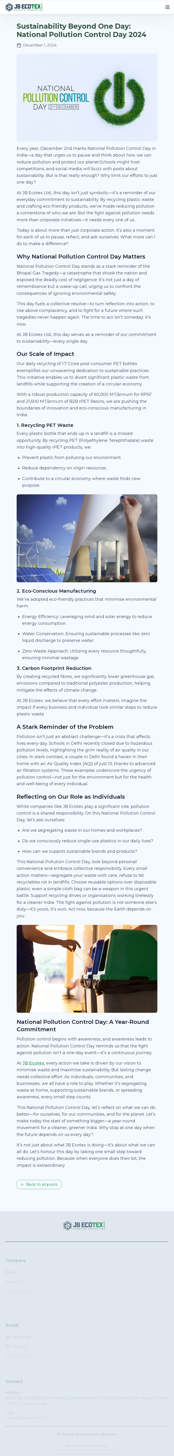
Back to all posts (39, 1184)
